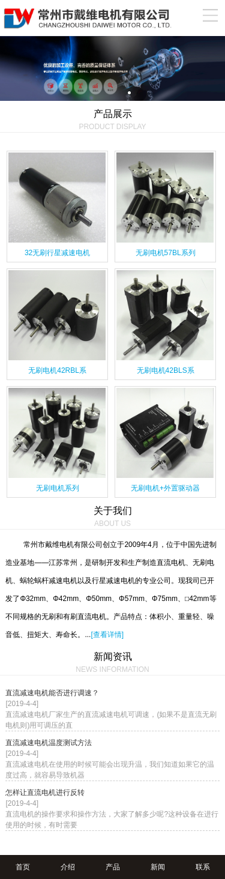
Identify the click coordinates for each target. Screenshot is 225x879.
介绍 (68, 867)
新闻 (158, 867)
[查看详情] (107, 634)
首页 (23, 867)
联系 (203, 867)
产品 (113, 867)
